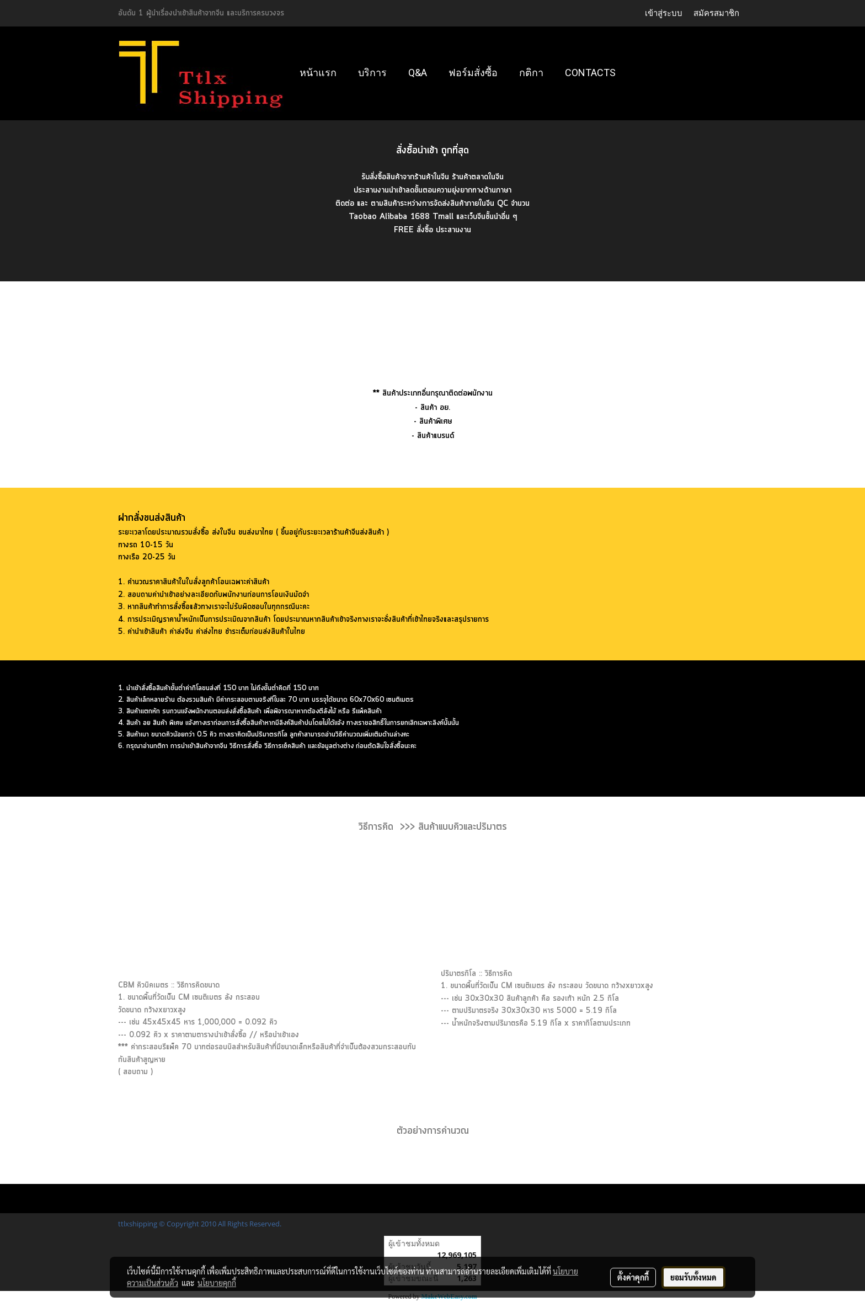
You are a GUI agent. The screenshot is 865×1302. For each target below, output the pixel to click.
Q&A (417, 72)
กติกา (531, 72)
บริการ (372, 72)
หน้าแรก (318, 72)
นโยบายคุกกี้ (216, 1283)
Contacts (590, 72)
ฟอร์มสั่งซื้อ (473, 72)
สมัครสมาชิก (716, 13)
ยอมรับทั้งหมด (693, 1277)
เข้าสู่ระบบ (663, 13)
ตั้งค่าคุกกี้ (633, 1277)
